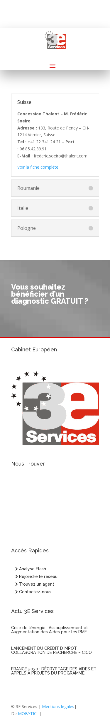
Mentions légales (58, 706)
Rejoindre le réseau (36, 576)
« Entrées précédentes (32, 691)
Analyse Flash (30, 568)
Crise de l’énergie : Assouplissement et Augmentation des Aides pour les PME (49, 629)
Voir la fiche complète (37, 167)
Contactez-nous (33, 591)
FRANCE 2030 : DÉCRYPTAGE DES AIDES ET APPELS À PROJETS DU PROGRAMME (54, 671)
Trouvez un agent (36, 584)
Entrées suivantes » (80, 691)
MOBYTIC (27, 713)
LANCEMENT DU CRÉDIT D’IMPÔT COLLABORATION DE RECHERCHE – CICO (51, 650)
